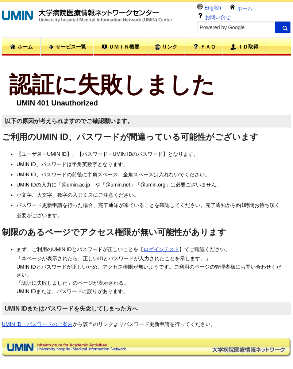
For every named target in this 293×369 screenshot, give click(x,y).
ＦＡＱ (204, 46)
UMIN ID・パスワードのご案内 (37, 324)
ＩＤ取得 (244, 47)
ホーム (240, 7)
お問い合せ (214, 16)
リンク (166, 47)
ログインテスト (161, 249)
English (209, 7)
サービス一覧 (67, 47)
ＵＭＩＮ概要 (120, 47)
